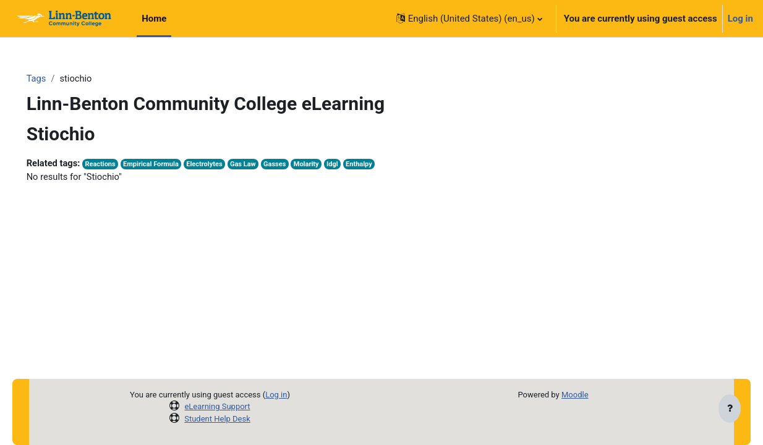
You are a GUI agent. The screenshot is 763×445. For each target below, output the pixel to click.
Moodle (574, 394)
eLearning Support (217, 406)
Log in (740, 18)
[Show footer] (729, 409)
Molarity (330, 165)
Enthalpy (384, 165)
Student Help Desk (218, 418)
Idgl (357, 165)
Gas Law (265, 165)
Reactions (119, 165)
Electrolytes (225, 165)
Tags (54, 78)
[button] (469, 18)
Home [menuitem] (154, 18)
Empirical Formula (171, 165)
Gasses (297, 165)
